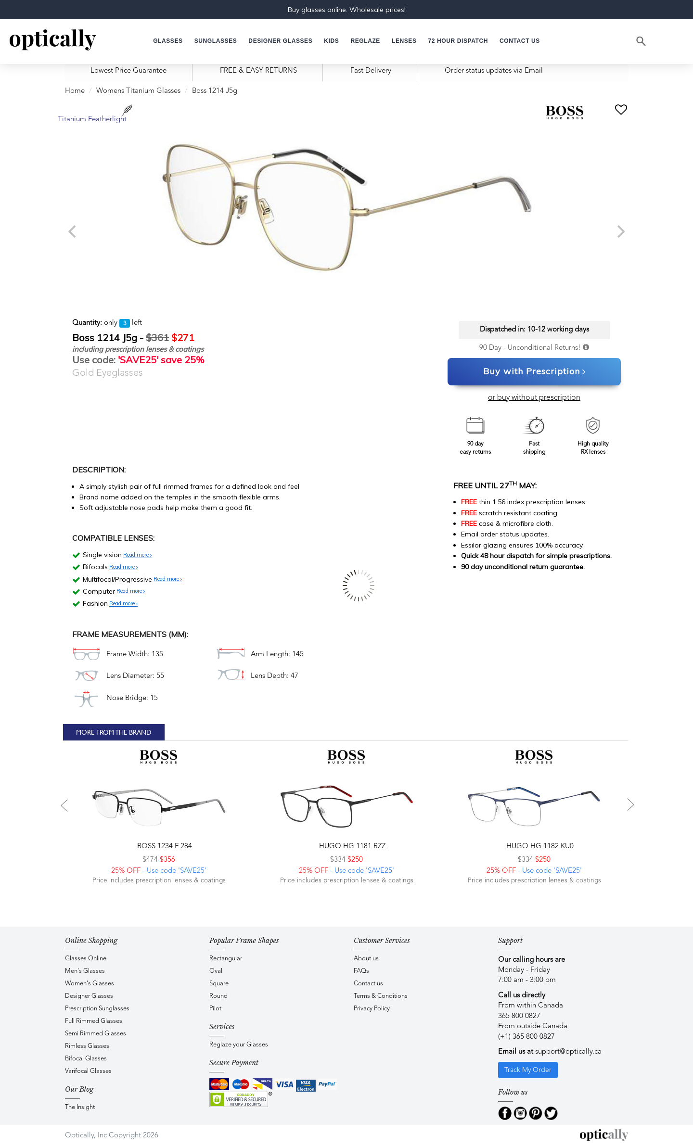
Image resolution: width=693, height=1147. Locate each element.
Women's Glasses (89, 984)
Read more (137, 555)
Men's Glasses (85, 971)
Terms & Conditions (381, 996)
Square (219, 984)
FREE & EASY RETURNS (258, 71)
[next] (619, 231)
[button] (331, 41)
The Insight (80, 1107)
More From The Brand (114, 732)
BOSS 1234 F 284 (163, 846)
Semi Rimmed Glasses (95, 1034)
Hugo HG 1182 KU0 (539, 846)
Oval (215, 971)
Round (218, 996)
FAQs (361, 971)
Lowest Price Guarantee (128, 71)
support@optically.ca (568, 1052)
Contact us (368, 984)
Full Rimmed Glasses (93, 1021)
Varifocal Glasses (88, 1071)
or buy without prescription (534, 398)
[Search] (641, 41)
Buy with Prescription (534, 372)
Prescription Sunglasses (97, 1009)
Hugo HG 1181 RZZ (351, 846)
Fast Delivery (370, 71)
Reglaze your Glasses (238, 1045)
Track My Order (528, 1070)
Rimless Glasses (87, 1046)
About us (366, 959)
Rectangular (225, 959)
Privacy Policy (372, 1009)
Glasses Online (85, 959)
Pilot (215, 1009)
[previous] (73, 231)
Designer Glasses (89, 996)
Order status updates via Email (494, 71)
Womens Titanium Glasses (138, 91)
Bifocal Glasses (86, 1059)
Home (75, 91)
